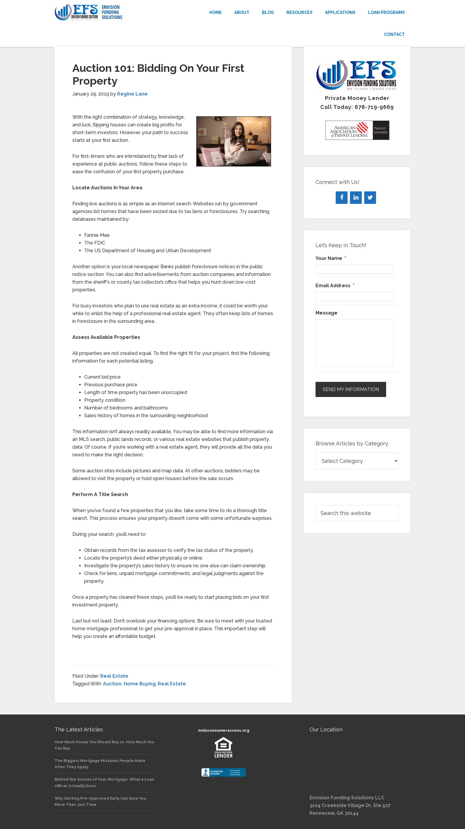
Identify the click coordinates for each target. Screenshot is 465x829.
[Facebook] (342, 197)
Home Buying (140, 684)
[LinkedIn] (356, 197)
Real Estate (114, 676)
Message (326, 313)
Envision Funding (108, 12)
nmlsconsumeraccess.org (223, 730)
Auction (112, 684)
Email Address (335, 285)
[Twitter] (370, 197)
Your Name (331, 258)
